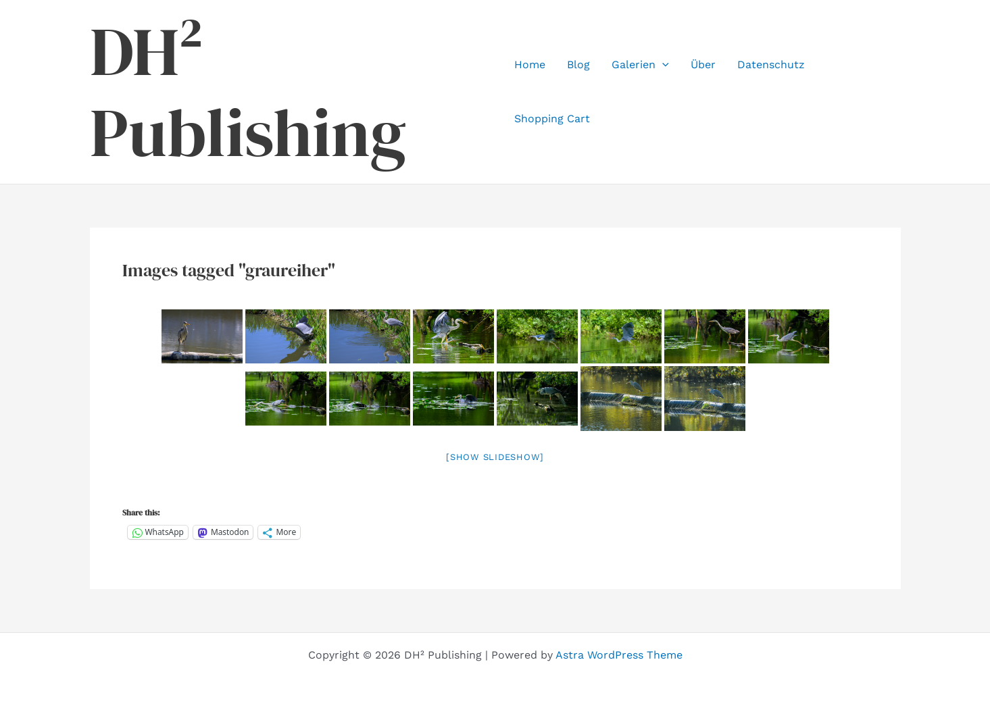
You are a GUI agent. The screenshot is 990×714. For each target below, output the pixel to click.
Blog (578, 64)
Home (529, 64)
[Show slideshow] (495, 457)
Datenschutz (771, 64)
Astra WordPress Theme (619, 654)
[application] (662, 65)
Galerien (640, 65)
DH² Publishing (248, 92)
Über (703, 64)
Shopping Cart (552, 118)
